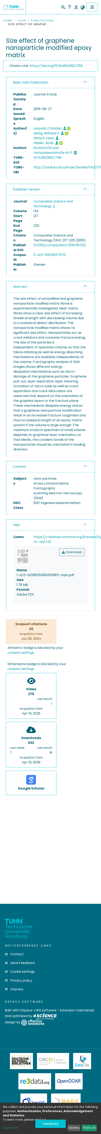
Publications (42, 20)
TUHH (22, 20)
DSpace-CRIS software (38, 1010)
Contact (14, 954)
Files (16, 525)
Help (69, 7)
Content (19, 466)
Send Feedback (20, 963)
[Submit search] (63, 6)
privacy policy (56, 1120)
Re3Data (34, 1081)
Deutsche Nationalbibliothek (21, 1061)
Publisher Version (26, 189)
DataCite (82, 1061)
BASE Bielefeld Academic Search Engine (66, 1102)
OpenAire (33, 1102)
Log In (76, 7)
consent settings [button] (20, 652)
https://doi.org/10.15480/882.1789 (56, 65)
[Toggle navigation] (92, 7)
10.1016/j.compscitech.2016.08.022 (60, 245)
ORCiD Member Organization (53, 1061)
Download (72, 552)
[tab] (50, 82)
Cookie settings (20, 971)
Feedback (51, 1123)
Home (8, 20)
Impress (14, 989)
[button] (82, 7)
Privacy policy (18, 980)
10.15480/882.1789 (47, 157)
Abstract (20, 286)
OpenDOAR (69, 1081)
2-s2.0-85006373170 (50, 254)
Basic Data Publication (30, 82)
